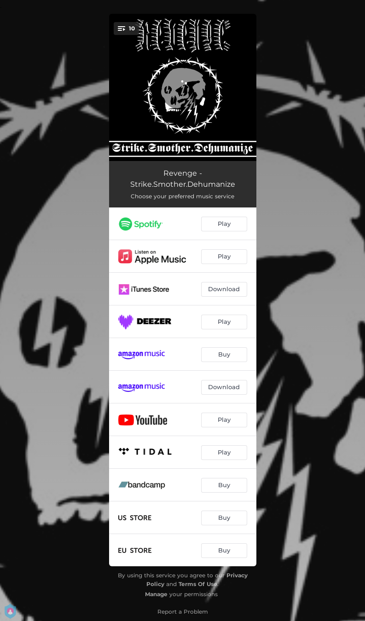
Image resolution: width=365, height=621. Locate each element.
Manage (156, 594)
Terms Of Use (198, 584)
